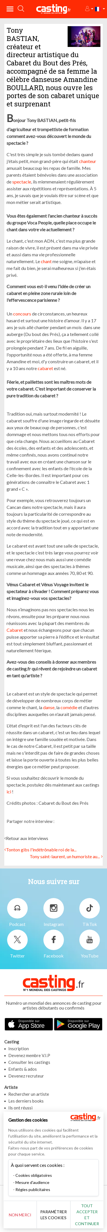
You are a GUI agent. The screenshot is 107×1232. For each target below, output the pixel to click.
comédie (68, 707)
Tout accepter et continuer (87, 1214)
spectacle (21, 181)
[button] (89, 9)
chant (46, 261)
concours (21, 313)
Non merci (20, 1214)
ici (9, 791)
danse (48, 707)
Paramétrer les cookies (53, 1214)
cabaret (45, 368)
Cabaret (15, 630)
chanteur (87, 161)
